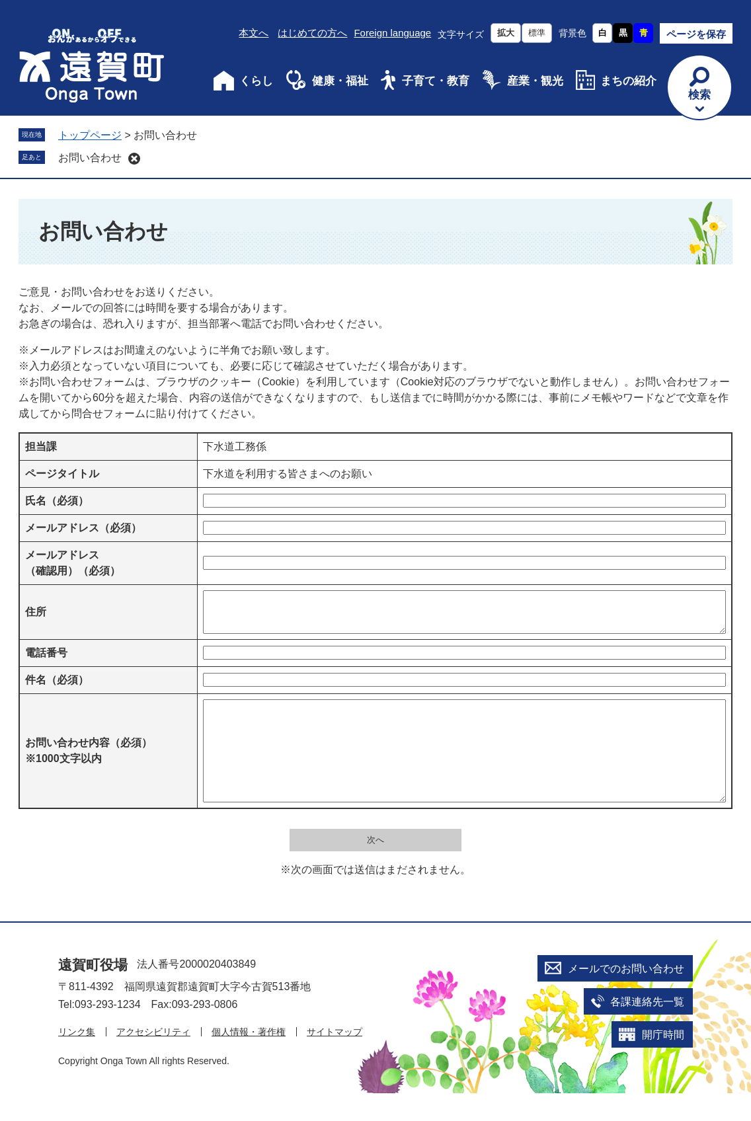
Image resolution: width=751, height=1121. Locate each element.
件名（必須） (57, 687)
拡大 (505, 33)
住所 (35, 615)
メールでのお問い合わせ (626, 996)
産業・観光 (535, 81)
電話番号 (46, 660)
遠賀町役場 (93, 992)
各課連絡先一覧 (647, 1029)
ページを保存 (696, 34)
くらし (256, 81)
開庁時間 (663, 1062)
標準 (536, 33)
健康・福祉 (340, 81)
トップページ (90, 135)
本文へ (253, 32)
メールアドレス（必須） (83, 527)
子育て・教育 (435, 81)
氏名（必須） (57, 500)
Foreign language (392, 32)
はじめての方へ (312, 32)
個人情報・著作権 (249, 1059)
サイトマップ (334, 1059)
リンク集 (76, 1059)
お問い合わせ (90, 157)
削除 (134, 159)
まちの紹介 (628, 81)
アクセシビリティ (153, 1059)
